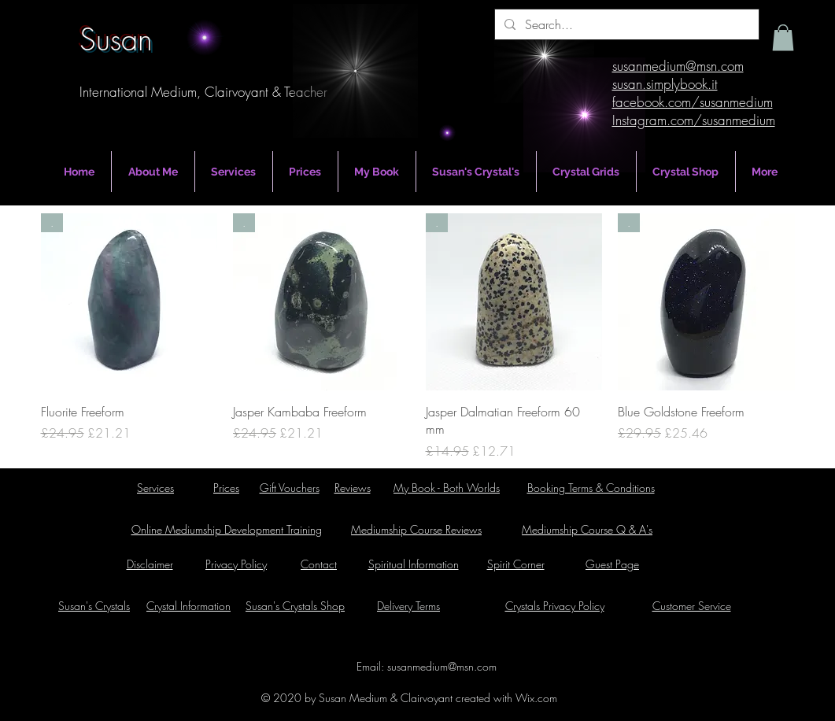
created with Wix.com (505, 697)
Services (155, 487)
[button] (783, 37)
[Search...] (625, 24)
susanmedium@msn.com (442, 666)
